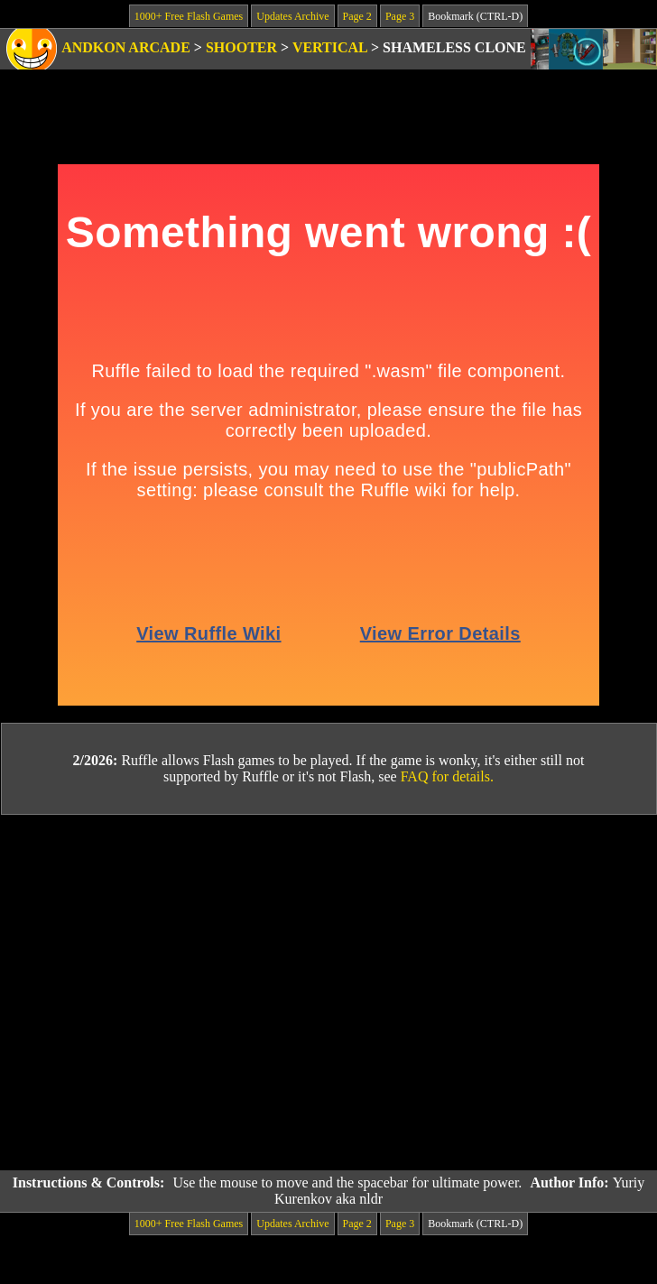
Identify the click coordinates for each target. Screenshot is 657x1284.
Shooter (241, 47)
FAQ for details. (447, 776)
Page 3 (399, 16)
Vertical (329, 47)
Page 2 (357, 16)
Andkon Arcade (125, 47)
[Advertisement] (169, 993)
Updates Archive (292, 16)
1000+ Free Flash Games (188, 16)
